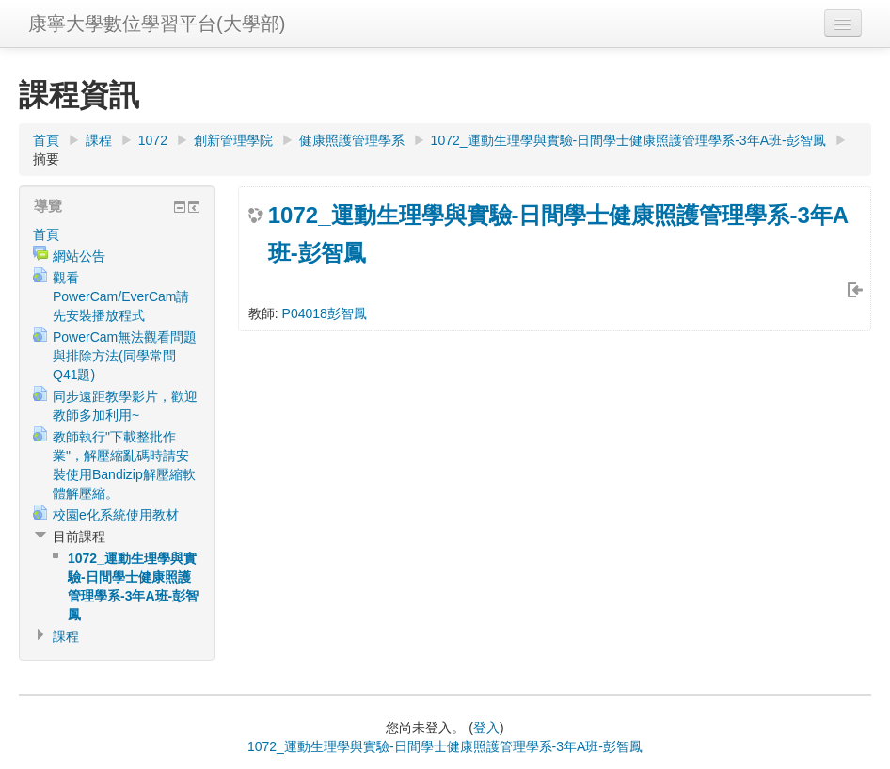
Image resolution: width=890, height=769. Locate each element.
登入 (486, 727)
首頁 (46, 140)
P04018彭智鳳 (324, 313)
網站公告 (79, 256)
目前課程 (79, 536)
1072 (152, 140)
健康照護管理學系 (352, 140)
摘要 (46, 159)
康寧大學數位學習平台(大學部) (156, 23)
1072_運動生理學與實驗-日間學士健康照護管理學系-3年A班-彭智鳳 (628, 140)
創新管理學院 (233, 140)
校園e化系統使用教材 (116, 514)
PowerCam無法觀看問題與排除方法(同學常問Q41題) (125, 355)
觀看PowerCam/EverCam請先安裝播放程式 (121, 296)
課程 (99, 140)
